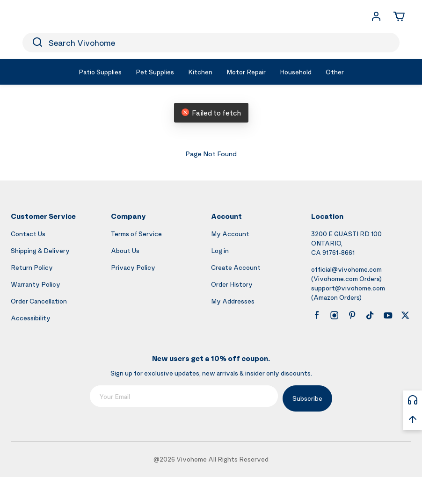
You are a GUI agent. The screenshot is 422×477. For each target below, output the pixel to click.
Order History (232, 284)
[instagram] (334, 315)
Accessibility (31, 318)
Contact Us (28, 234)
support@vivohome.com (348, 288)
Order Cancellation (39, 301)
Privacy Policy (133, 267)
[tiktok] (370, 315)
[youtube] (387, 315)
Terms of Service (136, 234)
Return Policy (32, 267)
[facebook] (316, 315)
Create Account (236, 267)
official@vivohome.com (346, 269)
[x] (405, 315)
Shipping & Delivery (40, 250)
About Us (125, 250)
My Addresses (233, 301)
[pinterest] (352, 315)
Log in (220, 250)
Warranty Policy (35, 284)
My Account (230, 234)
